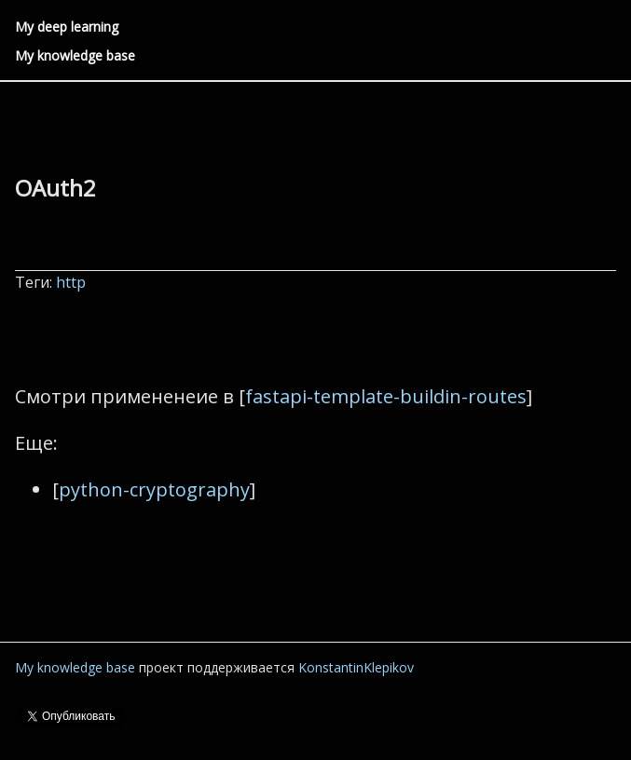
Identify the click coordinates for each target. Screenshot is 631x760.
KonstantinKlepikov (356, 667)
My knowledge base (75, 55)
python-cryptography (154, 489)
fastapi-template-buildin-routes (386, 396)
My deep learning (66, 26)
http (72, 282)
